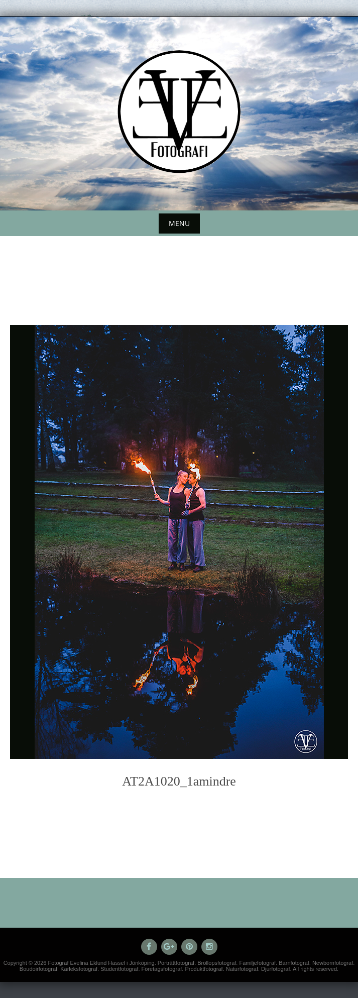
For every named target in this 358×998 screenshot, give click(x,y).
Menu (179, 223)
